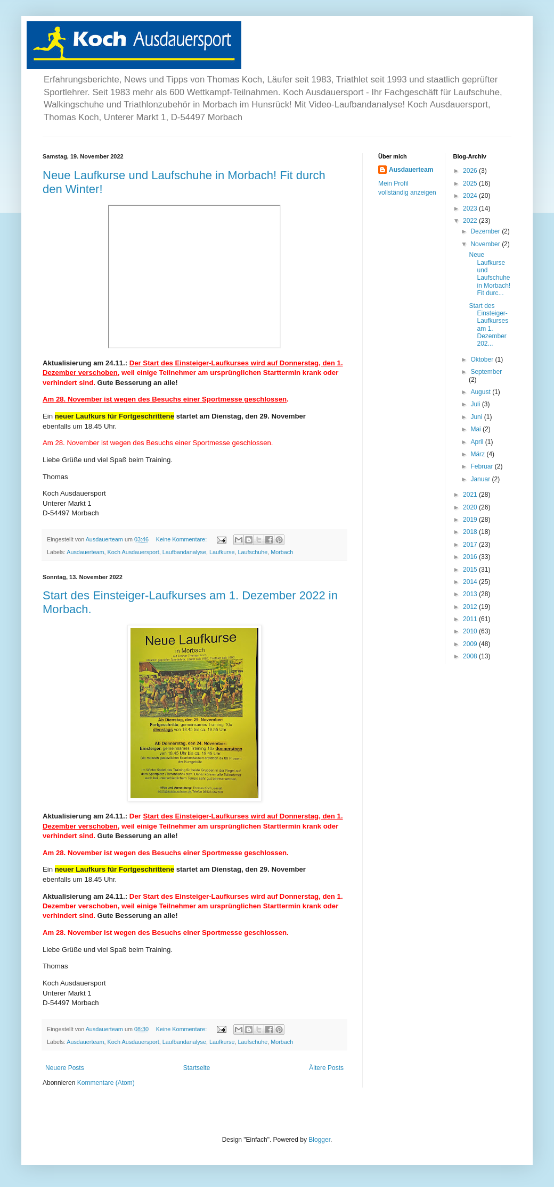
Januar (481, 479)
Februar (482, 466)
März (478, 454)
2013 (471, 594)
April (477, 442)
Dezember (486, 231)
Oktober (482, 359)
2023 (471, 208)
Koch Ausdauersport (133, 552)
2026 (471, 170)
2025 (471, 183)
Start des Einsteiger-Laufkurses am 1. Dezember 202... (488, 325)
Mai (476, 429)
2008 (471, 656)
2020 (471, 507)
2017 (471, 544)
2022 (471, 220)
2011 (471, 619)
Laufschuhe (252, 552)
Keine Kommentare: (182, 539)
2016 (471, 557)
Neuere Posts (64, 1068)
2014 (471, 582)
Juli (476, 404)
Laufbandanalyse (184, 552)
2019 (471, 519)
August (481, 392)
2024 (471, 195)
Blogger (319, 1139)
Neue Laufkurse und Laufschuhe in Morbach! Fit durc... (489, 274)
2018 (471, 532)
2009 (471, 644)
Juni (477, 417)
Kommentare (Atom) (106, 1082)
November (486, 244)
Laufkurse (221, 552)
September (486, 371)
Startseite (196, 1068)
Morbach (282, 552)
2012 (471, 607)
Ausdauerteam (85, 552)
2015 (471, 569)
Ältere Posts (326, 1068)
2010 (471, 631)
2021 (471, 494)
